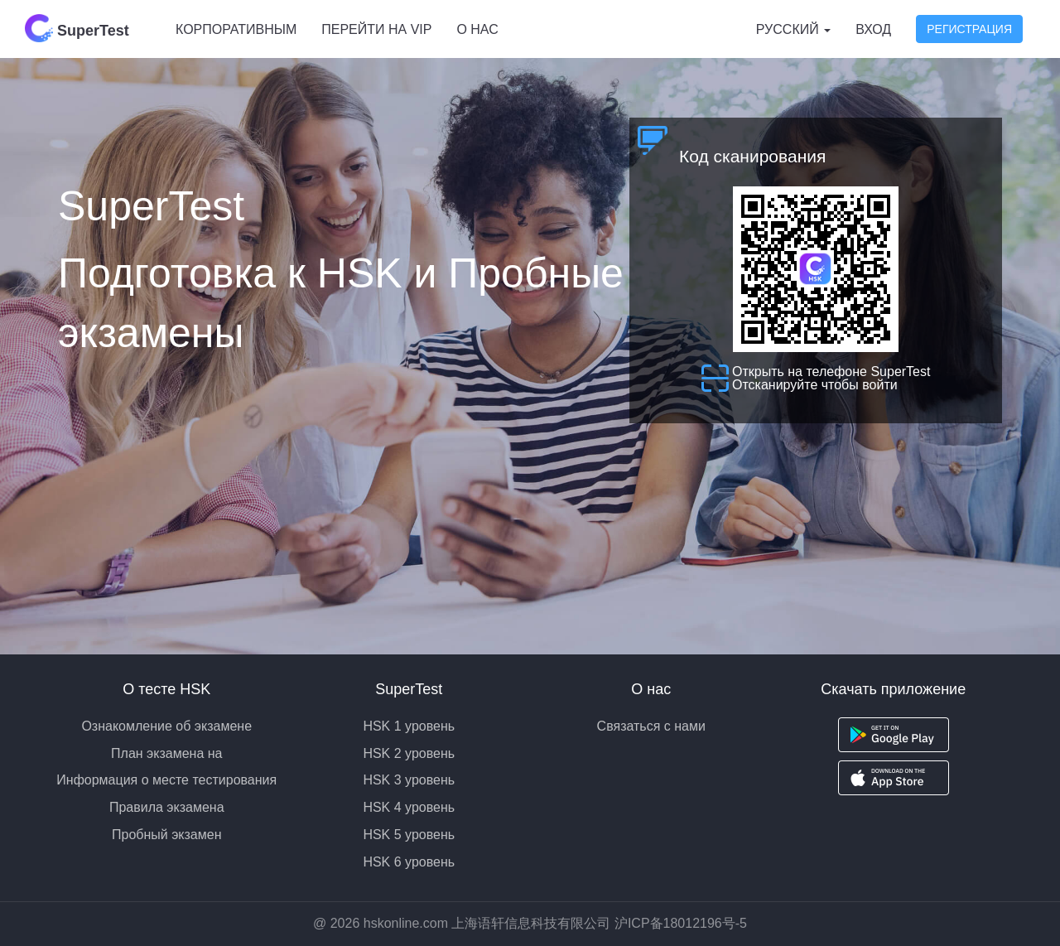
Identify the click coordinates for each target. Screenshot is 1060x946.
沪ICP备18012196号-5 (680, 923)
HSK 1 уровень (409, 726)
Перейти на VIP (376, 29)
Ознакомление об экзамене (166, 726)
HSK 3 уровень (409, 780)
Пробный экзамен (167, 835)
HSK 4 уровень (409, 807)
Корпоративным (236, 29)
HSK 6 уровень (409, 862)
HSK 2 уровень (409, 753)
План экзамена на (166, 753)
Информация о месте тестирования (166, 780)
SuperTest (77, 28)
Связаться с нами (651, 726)
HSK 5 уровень (409, 835)
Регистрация (969, 29)
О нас (477, 29)
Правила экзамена (166, 807)
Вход (873, 29)
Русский (793, 29)
